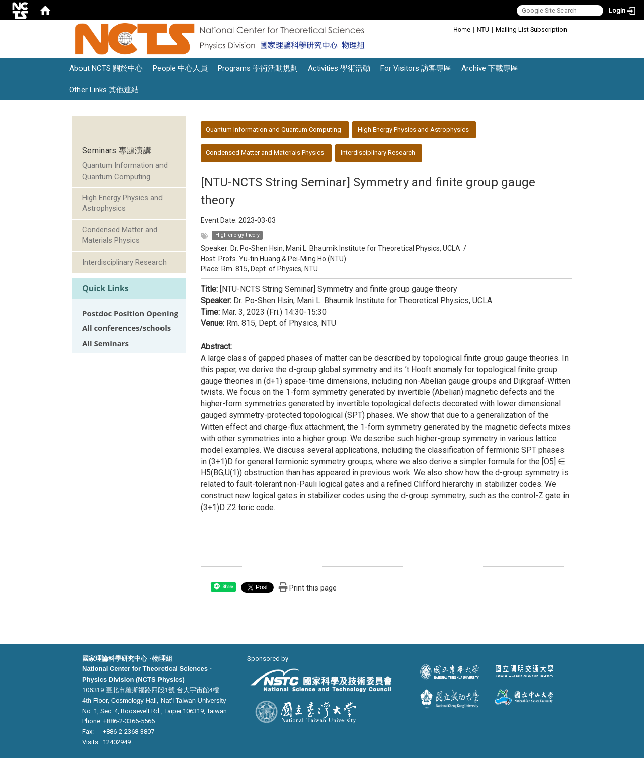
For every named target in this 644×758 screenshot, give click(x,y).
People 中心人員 (180, 68)
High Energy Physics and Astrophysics (122, 203)
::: (448, 29)
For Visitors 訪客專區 (415, 68)
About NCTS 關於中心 (106, 68)
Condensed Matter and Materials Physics (119, 235)
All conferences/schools (126, 328)
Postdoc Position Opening (130, 313)
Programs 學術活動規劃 (258, 68)
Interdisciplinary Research (124, 262)
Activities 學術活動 (339, 68)
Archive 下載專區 (489, 68)
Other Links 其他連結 (104, 89)
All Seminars (105, 343)
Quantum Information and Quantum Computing (125, 171)
